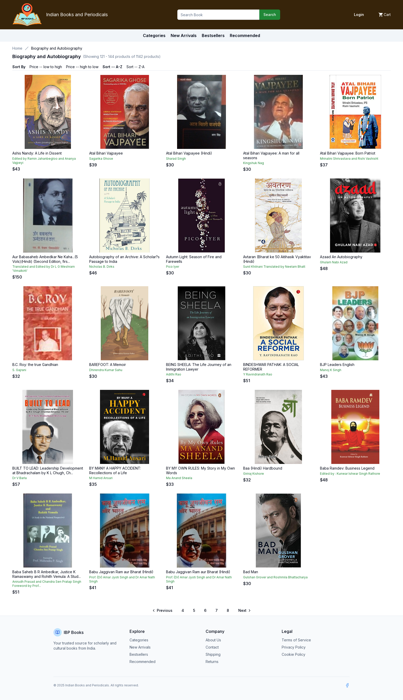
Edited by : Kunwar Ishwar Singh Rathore (350, 473)
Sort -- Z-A (135, 67)
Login (359, 14)
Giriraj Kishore (253, 473)
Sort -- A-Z (112, 67)
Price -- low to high (46, 67)
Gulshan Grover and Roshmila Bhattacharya (275, 577)
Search (269, 14)
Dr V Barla (19, 478)
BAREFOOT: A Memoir (107, 364)
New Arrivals (140, 647)
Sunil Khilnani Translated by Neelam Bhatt (274, 266)
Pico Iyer (172, 266)
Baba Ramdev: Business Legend (347, 468)
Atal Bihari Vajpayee (106, 153)
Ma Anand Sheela (179, 478)
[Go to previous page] (163, 610)
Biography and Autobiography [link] (56, 48)
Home (17, 48)
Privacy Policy (294, 647)
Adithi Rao (173, 374)
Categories (154, 35)
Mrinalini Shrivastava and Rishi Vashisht (349, 158)
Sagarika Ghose (101, 158)
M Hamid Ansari (101, 478)
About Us (213, 640)
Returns (212, 661)
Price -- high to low (82, 67)
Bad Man (250, 572)
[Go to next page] (244, 610)
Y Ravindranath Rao (257, 374)
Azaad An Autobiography (341, 257)
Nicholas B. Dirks (101, 266)
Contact (212, 647)
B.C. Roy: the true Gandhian (35, 364)
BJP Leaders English (337, 364)
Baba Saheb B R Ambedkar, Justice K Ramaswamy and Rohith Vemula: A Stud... (46, 574)
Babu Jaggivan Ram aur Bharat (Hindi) (121, 572)
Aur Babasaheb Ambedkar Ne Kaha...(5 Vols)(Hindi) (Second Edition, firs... (45, 259)
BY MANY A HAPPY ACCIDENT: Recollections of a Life (115, 470)
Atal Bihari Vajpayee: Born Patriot (347, 153)
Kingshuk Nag (253, 163)
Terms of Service (296, 640)
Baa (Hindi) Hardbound (262, 468)
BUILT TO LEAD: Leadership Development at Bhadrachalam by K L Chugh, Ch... (47, 470)
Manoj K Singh (330, 370)
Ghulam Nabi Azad (333, 262)
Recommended (142, 661)
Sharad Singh (176, 158)
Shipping (213, 654)
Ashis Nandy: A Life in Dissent (37, 153)
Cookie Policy (293, 654)
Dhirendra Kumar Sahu (105, 370)
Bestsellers (139, 654)
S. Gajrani (19, 370)
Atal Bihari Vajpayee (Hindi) (189, 153)
